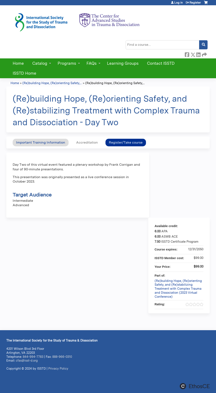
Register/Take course (126, 142)
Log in (178, 2)
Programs (67, 63)
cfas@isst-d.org (27, 360)
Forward (204, 54)
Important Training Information (40, 142)
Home (18, 63)
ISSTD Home (24, 73)
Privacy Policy (58, 368)
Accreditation (87, 142)
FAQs (91, 63)
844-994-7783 (33, 356)
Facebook (187, 54)
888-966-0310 (62, 356)
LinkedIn (198, 54)
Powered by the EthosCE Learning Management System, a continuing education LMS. (195, 386)
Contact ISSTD (161, 63)
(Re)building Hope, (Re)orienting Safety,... (52, 83)
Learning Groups (123, 63)
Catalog (39, 63)
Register (195, 2)
